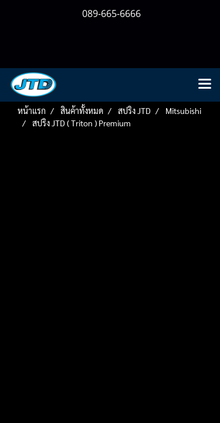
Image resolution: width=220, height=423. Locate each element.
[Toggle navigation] (205, 85)
